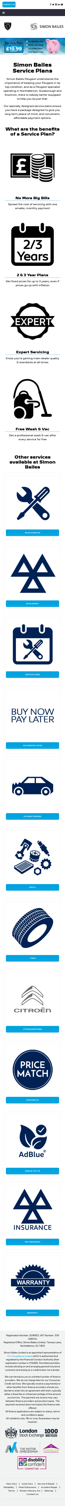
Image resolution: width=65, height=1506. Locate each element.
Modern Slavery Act (30, 1490)
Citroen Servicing (32, 1029)
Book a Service (32, 533)
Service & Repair (46, 1484)
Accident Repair (49, 1487)
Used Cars (27, 1484)
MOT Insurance (32, 1242)
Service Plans (32, 674)
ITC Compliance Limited (19, 1356)
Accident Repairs (32, 816)
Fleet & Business (27, 1487)
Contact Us (9, 4)
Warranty (32, 1313)
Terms (11, 1490)
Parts (32, 887)
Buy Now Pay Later (32, 745)
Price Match (32, 1100)
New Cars (11, 1484)
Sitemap (48, 1490)
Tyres (32, 958)
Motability (9, 1487)
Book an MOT (32, 604)
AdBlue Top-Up (32, 1171)
